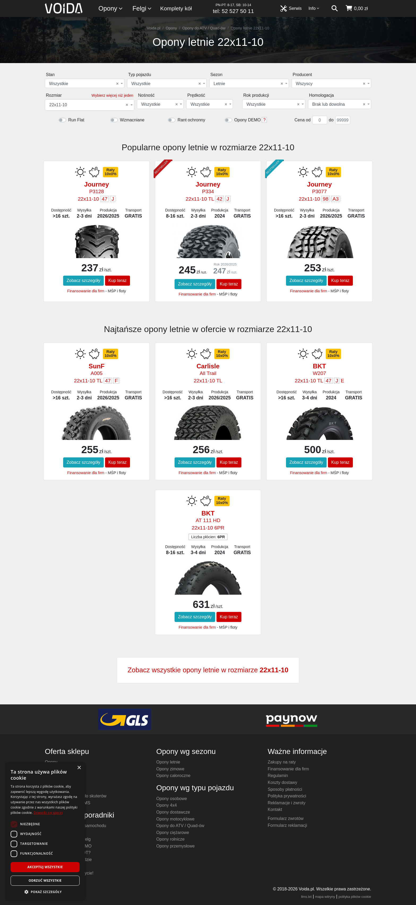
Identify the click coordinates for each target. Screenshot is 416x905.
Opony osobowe (171, 798)
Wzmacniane (132, 120)
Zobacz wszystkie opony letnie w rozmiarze (208, 670)
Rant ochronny (191, 120)
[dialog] (45, 831)
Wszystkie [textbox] (84, 84)
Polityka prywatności (287, 796)
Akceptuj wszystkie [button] (45, 867)
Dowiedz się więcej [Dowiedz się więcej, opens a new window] (48, 812)
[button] (45, 891)
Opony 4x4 (166, 805)
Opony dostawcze (173, 812)
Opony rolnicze (170, 839)
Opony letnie (168, 762)
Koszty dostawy (282, 782)
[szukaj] (334, 8)
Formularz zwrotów (286, 818)
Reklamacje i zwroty (286, 803)
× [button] (79, 768)
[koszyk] (356, 8)
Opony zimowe (170, 769)
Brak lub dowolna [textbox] (338, 104)
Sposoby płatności (285, 789)
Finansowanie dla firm (85, 291)
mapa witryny (325, 897)
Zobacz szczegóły (83, 280)
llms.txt (306, 897)
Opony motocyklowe (175, 819)
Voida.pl (153, 28)
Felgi (142, 8)
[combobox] (84, 83)
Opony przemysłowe (175, 846)
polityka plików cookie (355, 897)
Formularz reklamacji (287, 825)
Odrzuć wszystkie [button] (45, 880)
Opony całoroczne (173, 775)
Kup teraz (118, 280)
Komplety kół (176, 8)
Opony (110, 8)
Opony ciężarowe (172, 832)
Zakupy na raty (282, 762)
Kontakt (275, 809)
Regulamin (278, 775)
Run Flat (76, 120)
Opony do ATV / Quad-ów (204, 28)
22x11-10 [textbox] (88, 105)
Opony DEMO (247, 120)
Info (314, 8)
